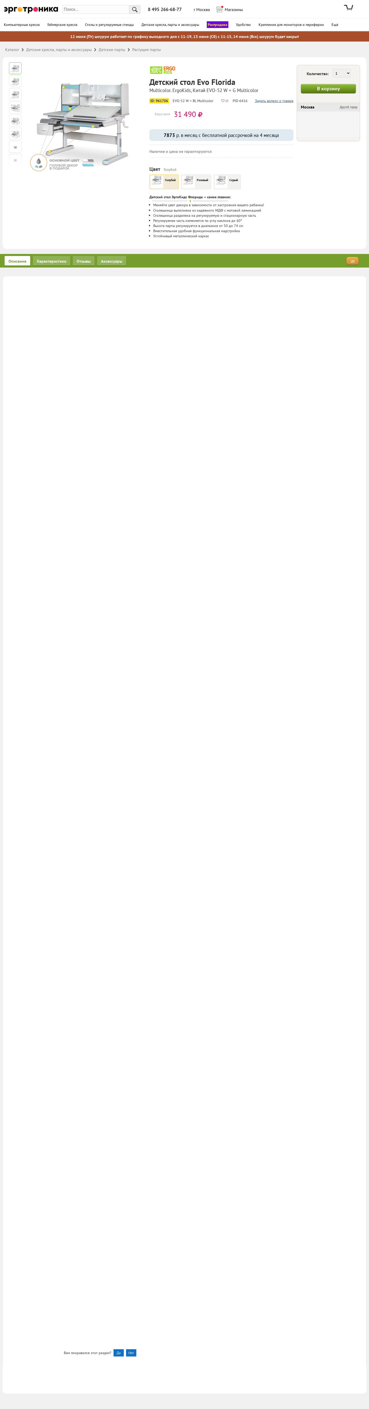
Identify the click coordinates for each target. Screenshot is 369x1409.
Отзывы (84, 261)
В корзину (328, 88)
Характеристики (51, 261)
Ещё (335, 24)
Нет (131, 1353)
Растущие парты (146, 49)
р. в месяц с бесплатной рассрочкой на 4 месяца (221, 135)
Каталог (12, 49)
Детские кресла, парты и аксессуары (59, 49)
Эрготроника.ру (31, 9)
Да (119, 1353)
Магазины (232, 9)
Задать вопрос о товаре (274, 100)
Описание (17, 261)
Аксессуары (111, 261)
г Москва (202, 9)
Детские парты (112, 49)
